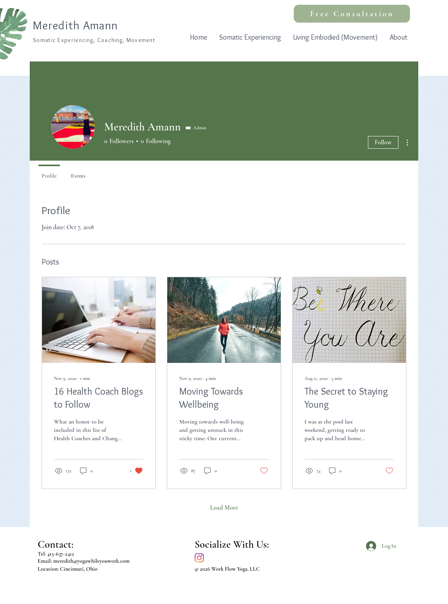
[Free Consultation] (352, 14)
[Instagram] (199, 557)
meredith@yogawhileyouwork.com (91, 561)
